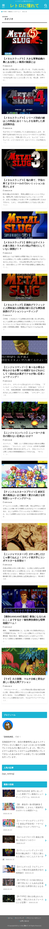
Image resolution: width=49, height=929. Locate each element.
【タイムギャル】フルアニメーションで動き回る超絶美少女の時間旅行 (23, 869)
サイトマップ (19, 918)
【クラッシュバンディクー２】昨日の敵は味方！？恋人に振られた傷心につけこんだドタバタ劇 (23, 855)
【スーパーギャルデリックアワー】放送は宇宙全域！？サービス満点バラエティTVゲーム (23, 825)
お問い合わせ (24, 921)
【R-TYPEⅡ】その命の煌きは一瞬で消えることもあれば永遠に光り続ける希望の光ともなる (23, 884)
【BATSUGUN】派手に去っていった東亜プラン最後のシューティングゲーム (23, 794)
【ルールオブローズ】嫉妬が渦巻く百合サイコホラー (23, 840)
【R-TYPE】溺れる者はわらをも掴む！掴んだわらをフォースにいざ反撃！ (23, 899)
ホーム (10, 918)
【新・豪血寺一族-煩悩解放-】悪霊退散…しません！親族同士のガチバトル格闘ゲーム (23, 809)
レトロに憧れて (24, 5)
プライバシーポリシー (33, 918)
